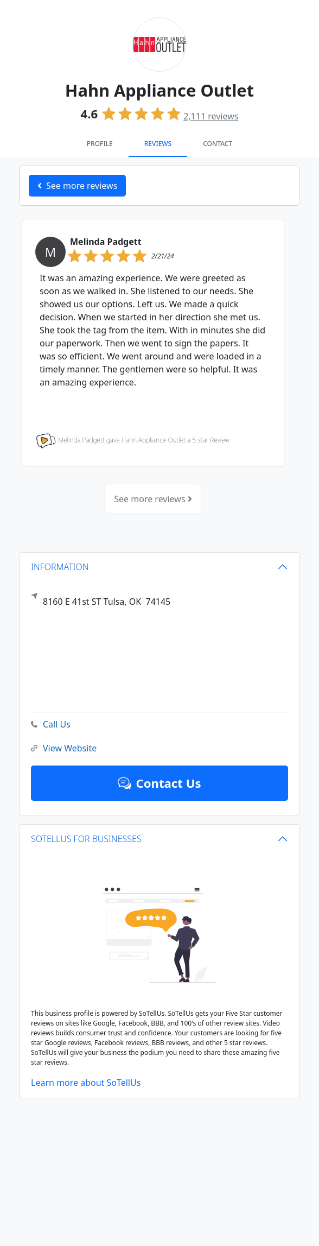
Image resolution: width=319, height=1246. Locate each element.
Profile (100, 143)
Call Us (51, 724)
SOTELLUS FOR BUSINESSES (86, 839)
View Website (64, 748)
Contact (217, 143)
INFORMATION (60, 567)
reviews (210, 116)
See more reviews (153, 499)
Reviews (157, 143)
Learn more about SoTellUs (86, 1083)
